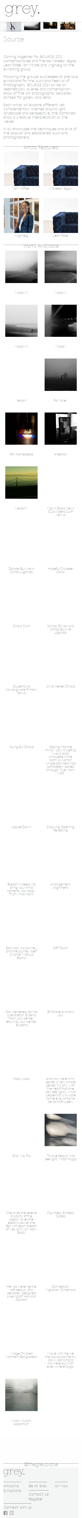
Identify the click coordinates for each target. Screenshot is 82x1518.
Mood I (61, 346)
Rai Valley (61, 400)
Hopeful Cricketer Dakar (60, 570)
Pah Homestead (21, 454)
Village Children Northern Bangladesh (21, 1355)
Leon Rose (60, 235)
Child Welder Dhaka (60, 686)
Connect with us (17, 1507)
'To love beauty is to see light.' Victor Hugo (60, 1157)
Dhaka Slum (21, 626)
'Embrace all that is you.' (60, 1013)
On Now (61, 1486)
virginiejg (21, 235)
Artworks (11, 1486)
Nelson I (21, 400)
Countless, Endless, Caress (60, 1214)
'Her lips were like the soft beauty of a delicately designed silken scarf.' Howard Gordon (21, 1293)
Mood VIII (21, 346)
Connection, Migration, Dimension (60, 1288)
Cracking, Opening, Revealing (61, 828)
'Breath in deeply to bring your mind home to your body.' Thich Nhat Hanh (21, 889)
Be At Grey (38, 1486)
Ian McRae (21, 188)
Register (36, 1499)
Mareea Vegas (61, 188)
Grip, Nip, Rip (21, 1156)
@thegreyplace (41, 1464)
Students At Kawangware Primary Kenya (21, 690)
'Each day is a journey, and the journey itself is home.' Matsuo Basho (21, 953)
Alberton (60, 454)
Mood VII (21, 292)
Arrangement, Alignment (60, 886)
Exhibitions (12, 1491)
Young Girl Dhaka (21, 747)
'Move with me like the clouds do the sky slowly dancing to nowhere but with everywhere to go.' (60, 1360)
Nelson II (21, 508)
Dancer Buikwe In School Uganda (21, 570)
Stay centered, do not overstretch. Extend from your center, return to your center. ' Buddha (21, 1018)
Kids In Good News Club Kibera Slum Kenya (60, 512)
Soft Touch (60, 948)
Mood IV (60, 292)
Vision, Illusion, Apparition (21, 1422)
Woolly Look (21, 1079)
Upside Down (21, 827)
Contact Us (39, 1494)
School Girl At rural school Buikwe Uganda (60, 629)
